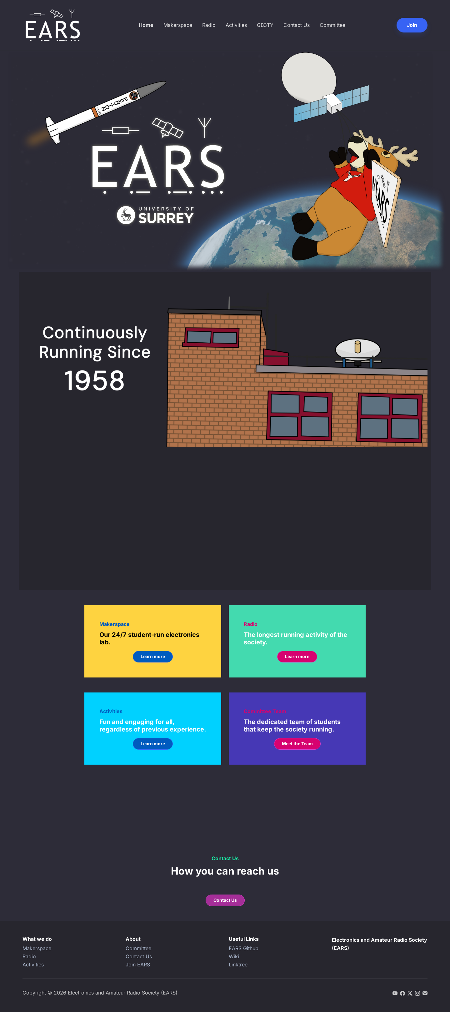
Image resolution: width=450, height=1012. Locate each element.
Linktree (238, 964)
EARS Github (243, 948)
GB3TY (265, 25)
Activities (236, 25)
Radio (209, 25)
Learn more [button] (153, 656)
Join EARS (138, 964)
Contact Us (296, 25)
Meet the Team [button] (297, 743)
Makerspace (177, 25)
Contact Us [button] (225, 900)
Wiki (234, 956)
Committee (332, 25)
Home (146, 25)
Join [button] (412, 25)
